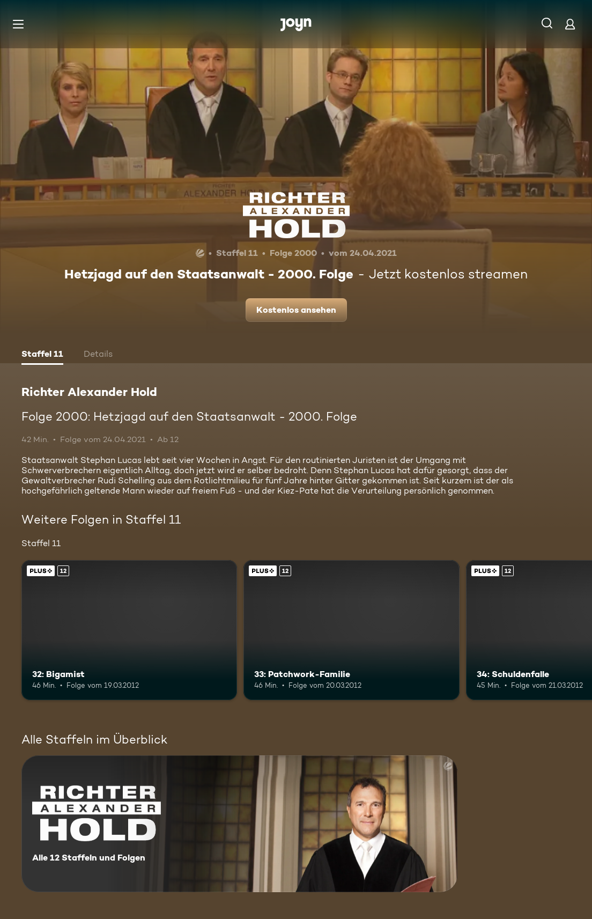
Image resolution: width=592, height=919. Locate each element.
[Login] (570, 23)
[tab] (42, 355)
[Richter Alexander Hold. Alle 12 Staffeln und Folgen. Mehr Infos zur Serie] (239, 823)
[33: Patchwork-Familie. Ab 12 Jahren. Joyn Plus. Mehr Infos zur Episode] (351, 630)
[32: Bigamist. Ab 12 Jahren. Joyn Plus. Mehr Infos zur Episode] (129, 630)
